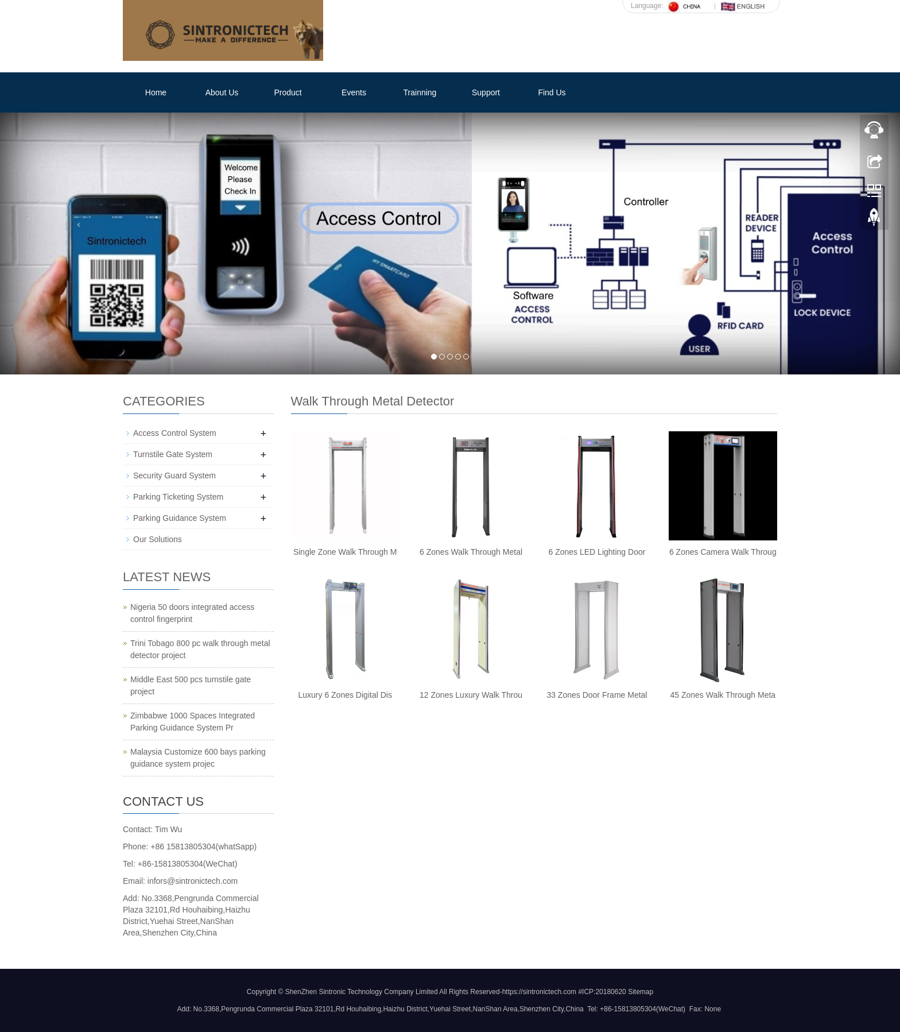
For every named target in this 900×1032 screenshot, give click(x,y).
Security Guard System (174, 475)
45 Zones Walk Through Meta (722, 694)
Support (486, 92)
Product (287, 92)
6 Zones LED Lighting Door (597, 551)
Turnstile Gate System (172, 454)
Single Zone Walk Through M (345, 551)
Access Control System (174, 433)
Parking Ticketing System (178, 496)
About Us (222, 92)
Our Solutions (157, 539)
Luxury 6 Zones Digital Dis (344, 694)
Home (155, 92)
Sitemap (640, 992)
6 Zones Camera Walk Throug (723, 551)
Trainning (420, 92)
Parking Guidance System (179, 518)
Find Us (551, 92)
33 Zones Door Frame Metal (596, 694)
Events (354, 92)
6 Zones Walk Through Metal (471, 551)
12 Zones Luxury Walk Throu (471, 694)
